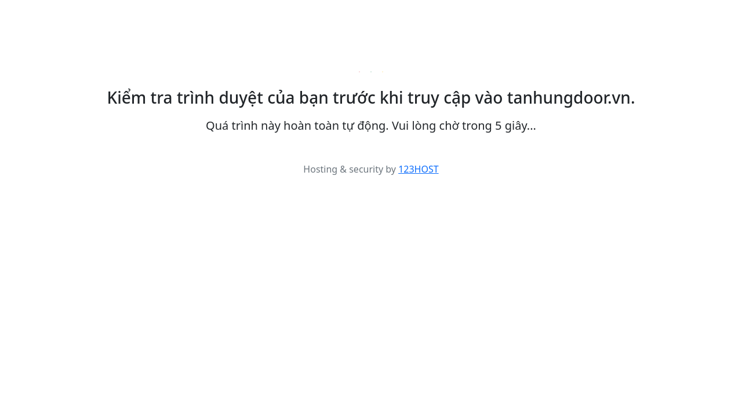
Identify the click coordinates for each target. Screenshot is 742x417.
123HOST (418, 169)
